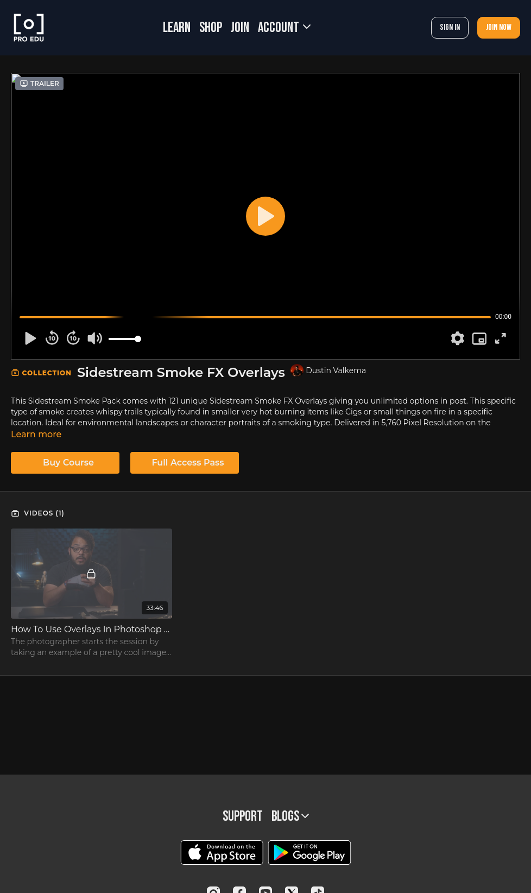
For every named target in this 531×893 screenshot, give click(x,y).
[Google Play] (309, 852)
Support (243, 816)
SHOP (210, 28)
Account (284, 28)
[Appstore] (221, 852)
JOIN (240, 28)
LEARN (177, 28)
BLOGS (290, 816)
